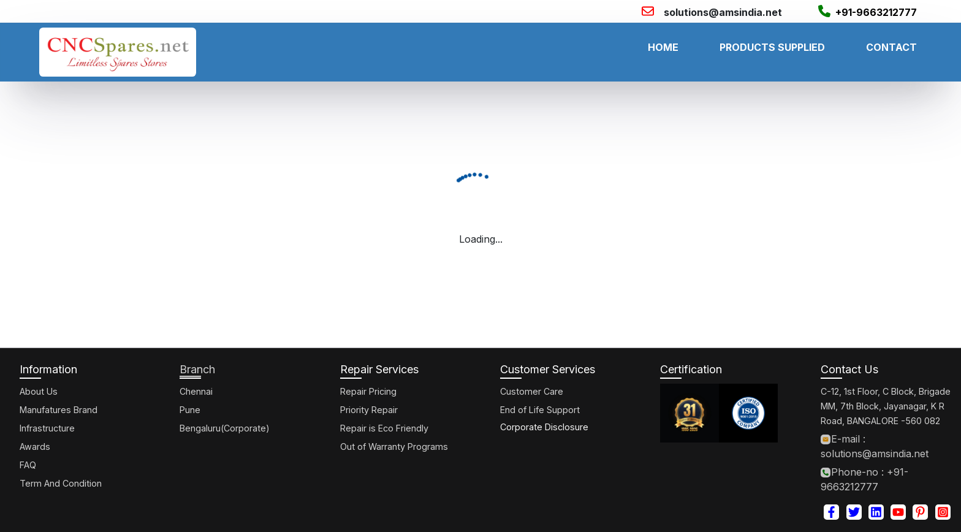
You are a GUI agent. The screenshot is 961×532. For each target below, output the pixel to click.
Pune (190, 410)
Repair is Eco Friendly (384, 428)
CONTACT (891, 47)
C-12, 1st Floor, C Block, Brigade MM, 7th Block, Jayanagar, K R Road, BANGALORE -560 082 (886, 406)
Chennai (196, 391)
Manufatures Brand (58, 410)
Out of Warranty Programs (394, 446)
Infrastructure (47, 428)
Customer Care (531, 391)
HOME (663, 47)
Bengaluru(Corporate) (225, 428)
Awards (35, 446)
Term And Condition (61, 483)
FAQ (28, 465)
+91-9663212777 (876, 12)
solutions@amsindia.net (723, 12)
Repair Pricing (368, 391)
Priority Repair (369, 410)
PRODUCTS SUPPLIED (772, 47)
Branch (197, 369)
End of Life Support (540, 410)
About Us (39, 391)
